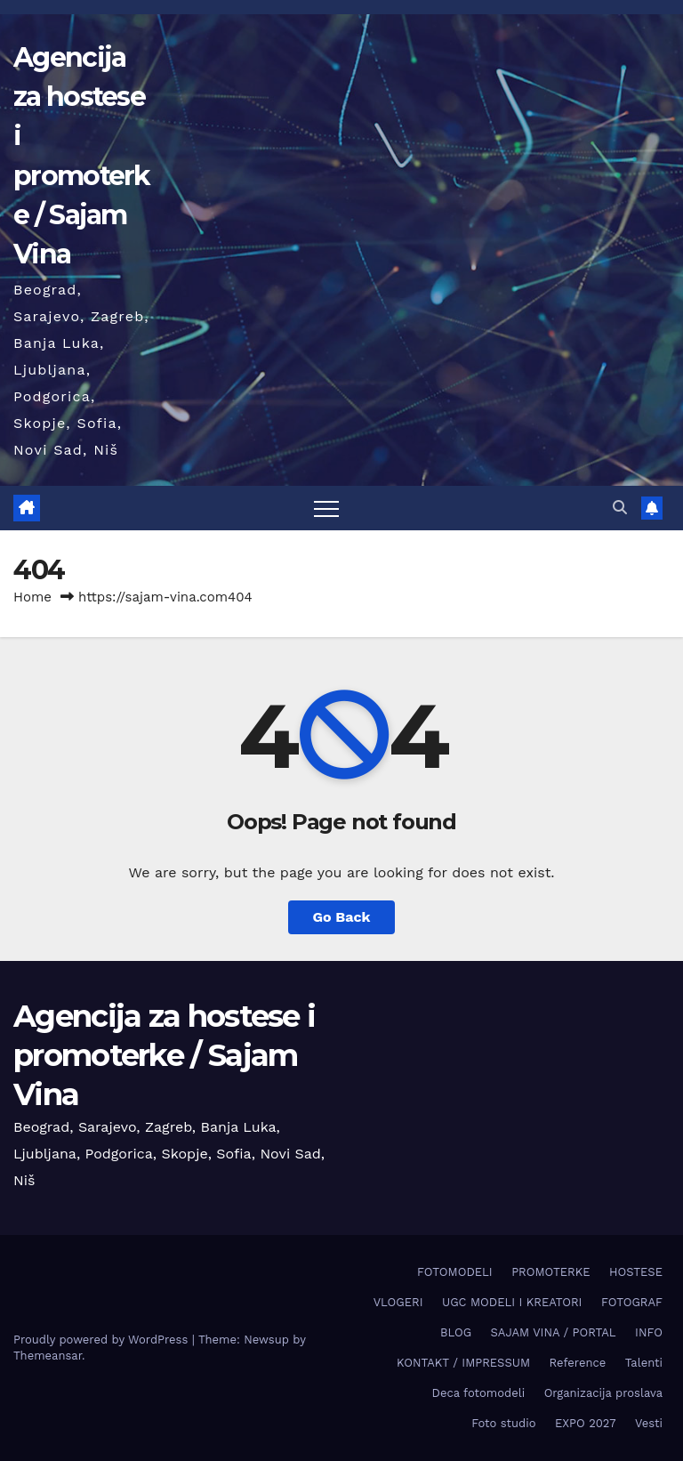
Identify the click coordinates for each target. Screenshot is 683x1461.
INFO (649, 1332)
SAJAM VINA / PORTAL (553, 1332)
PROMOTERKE (550, 1272)
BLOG (455, 1332)
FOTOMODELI (455, 1272)
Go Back (342, 916)
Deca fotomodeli (479, 1393)
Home (32, 597)
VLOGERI (398, 1302)
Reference (578, 1362)
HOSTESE (636, 1272)
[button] (620, 507)
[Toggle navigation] (326, 508)
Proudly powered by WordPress (102, 1339)
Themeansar (47, 1355)
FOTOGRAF (632, 1302)
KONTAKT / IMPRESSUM (463, 1362)
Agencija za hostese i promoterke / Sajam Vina (164, 1055)
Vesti (649, 1423)
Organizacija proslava (603, 1393)
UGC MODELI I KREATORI (512, 1302)
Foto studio (503, 1423)
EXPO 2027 (585, 1423)
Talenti (644, 1362)
